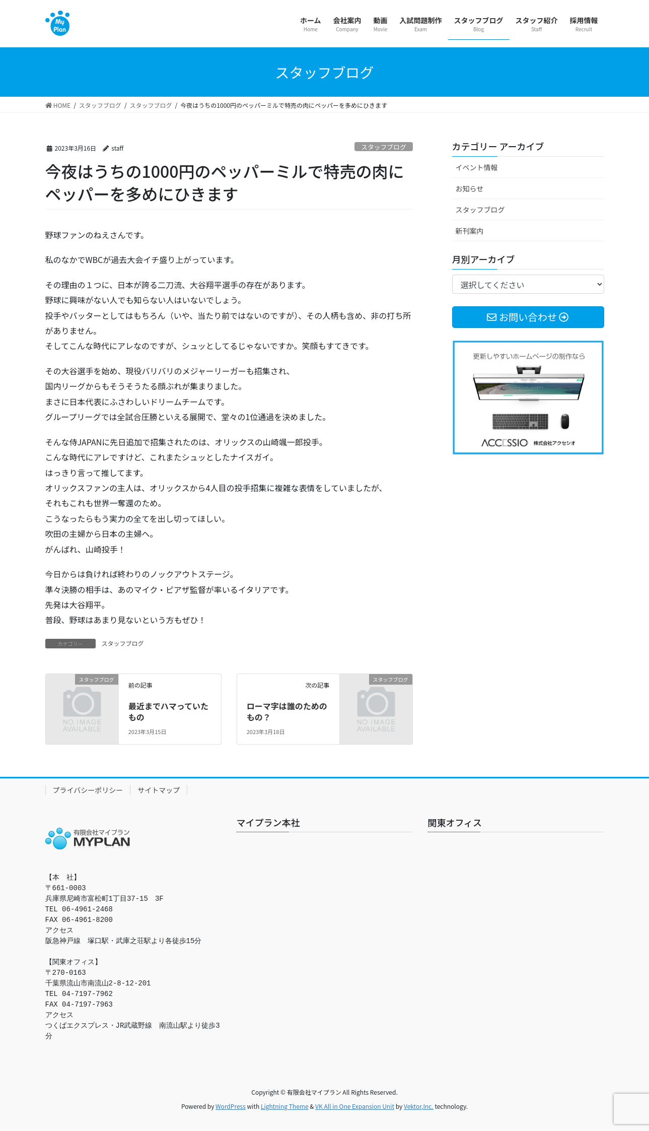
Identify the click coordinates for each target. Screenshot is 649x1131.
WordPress (230, 1106)
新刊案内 (470, 231)
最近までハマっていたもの (168, 711)
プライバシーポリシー (88, 790)
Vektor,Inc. (419, 1106)
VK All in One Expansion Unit (354, 1106)
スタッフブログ (383, 147)
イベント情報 (477, 167)
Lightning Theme (285, 1106)
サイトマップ (158, 790)
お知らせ (470, 188)
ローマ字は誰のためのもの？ (287, 711)
